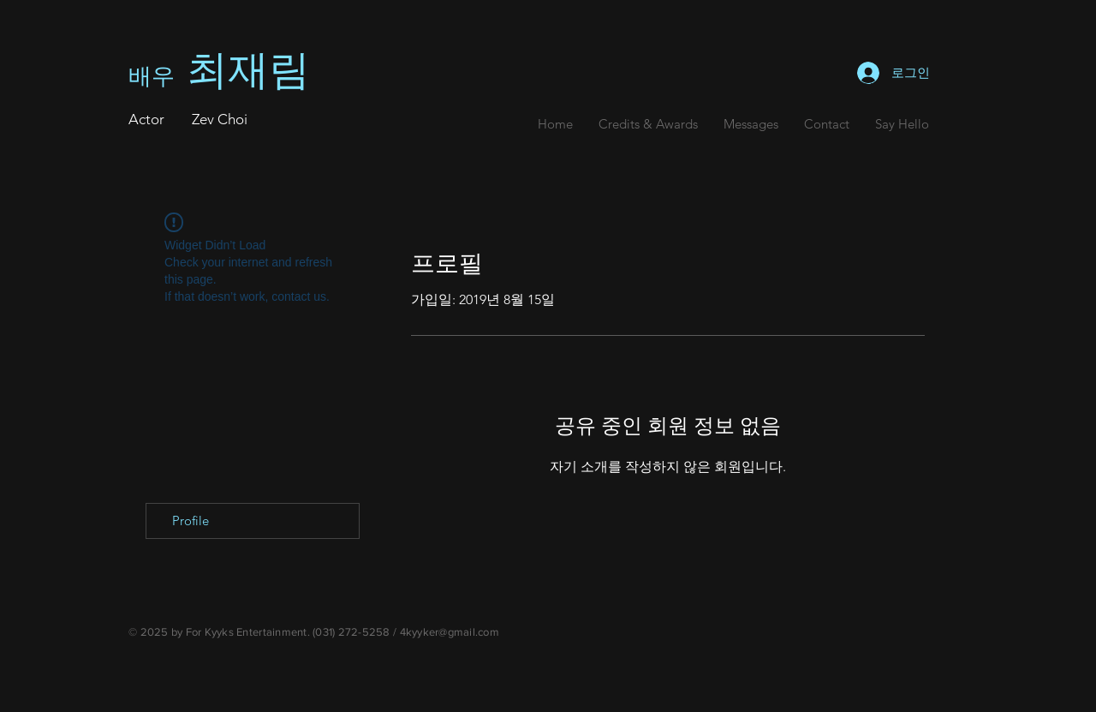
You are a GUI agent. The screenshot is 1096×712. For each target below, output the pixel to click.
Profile (190, 520)
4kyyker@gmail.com (449, 631)
